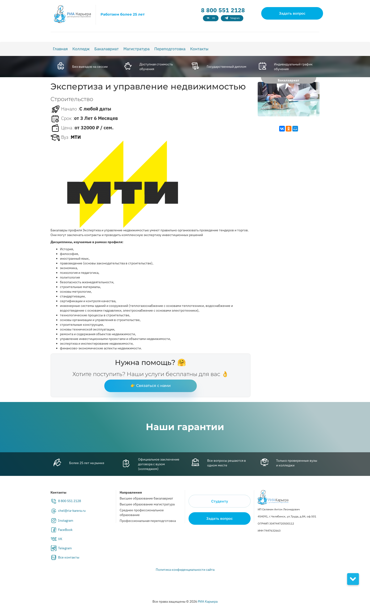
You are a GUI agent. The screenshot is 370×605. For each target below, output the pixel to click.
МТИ (76, 137)
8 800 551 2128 (223, 10)
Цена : (62, 128)
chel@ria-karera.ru (72, 510)
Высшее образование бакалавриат (146, 498)
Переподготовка (169, 48)
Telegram (65, 548)
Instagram (65, 520)
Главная (60, 48)
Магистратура (136, 48)
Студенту (219, 501)
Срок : (62, 118)
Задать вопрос (292, 13)
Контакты (199, 48)
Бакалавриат (106, 48)
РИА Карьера (208, 601)
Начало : (64, 109)
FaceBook (65, 530)
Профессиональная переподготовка (148, 521)
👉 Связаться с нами (150, 385)
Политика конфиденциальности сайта (185, 569)
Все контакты (68, 557)
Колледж (81, 48)
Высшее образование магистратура (147, 504)
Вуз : (60, 137)
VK (60, 539)
